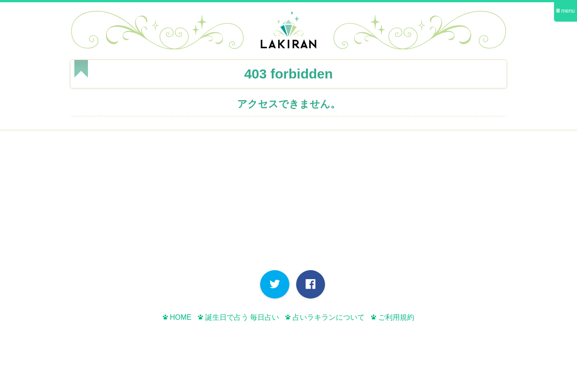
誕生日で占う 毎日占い (238, 317)
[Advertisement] (288, 202)
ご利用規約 (392, 317)
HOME (177, 317)
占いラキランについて (324, 317)
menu (565, 11)
